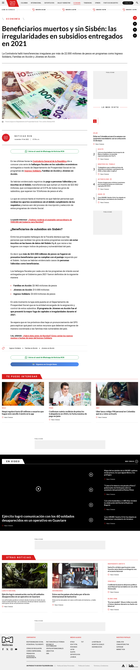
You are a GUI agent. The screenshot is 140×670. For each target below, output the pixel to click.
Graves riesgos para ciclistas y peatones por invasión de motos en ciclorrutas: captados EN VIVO (111, 184)
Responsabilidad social (34, 642)
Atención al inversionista (31, 656)
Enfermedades (57, 591)
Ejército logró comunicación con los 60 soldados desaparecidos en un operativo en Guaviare (38, 518)
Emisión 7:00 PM (99, 10)
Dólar (95, 133)
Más (131, 461)
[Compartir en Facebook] (135, 24)
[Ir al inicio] (12, 3)
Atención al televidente (35, 644)
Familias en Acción (31, 348)
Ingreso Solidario (32, 171)
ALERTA (72, 652)
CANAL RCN (127, 3)
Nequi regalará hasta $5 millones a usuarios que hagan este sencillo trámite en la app (23, 412)
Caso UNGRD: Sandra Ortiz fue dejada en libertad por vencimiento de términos (112, 198)
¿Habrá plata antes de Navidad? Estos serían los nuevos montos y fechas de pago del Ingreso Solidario (41, 337)
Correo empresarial (33, 651)
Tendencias (88, 3)
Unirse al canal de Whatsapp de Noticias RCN (44, 151)
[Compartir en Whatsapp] (135, 36)
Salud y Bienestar (63, 3)
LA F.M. (72, 649)
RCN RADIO (73, 647)
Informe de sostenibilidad (51, 645)
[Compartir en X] (135, 30)
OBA (47, 653)
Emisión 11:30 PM (129, 10)
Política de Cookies (84, 666)
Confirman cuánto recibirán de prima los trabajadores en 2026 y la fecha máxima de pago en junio (68, 413)
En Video (13, 461)
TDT (82, 642)
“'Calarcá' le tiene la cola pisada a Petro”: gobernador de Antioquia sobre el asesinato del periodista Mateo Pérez (120, 488)
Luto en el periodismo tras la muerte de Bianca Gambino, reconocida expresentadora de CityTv (111, 154)
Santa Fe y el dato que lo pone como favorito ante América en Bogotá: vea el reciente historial (122, 569)
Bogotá (100, 149)
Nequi (4, 408)
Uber (97, 408)
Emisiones (8, 10)
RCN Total (73, 644)
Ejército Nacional (9, 591)
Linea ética (50, 651)
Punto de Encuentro (111, 3)
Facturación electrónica (55, 642)
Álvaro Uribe (112, 599)
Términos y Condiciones (101, 666)
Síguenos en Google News (44, 364)
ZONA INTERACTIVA (122, 644)
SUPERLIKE (119, 647)
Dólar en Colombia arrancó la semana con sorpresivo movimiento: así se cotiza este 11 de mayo (109, 138)
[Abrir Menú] (3, 3)
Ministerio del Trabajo (106, 164)
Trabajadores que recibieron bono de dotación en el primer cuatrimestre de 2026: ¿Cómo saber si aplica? (111, 169)
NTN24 (72, 642)
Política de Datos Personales (65, 666)
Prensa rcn (30, 653)
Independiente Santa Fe (116, 564)
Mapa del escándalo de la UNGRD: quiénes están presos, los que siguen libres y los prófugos (120, 472)
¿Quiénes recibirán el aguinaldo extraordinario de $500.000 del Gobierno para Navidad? (41, 221)
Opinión (97, 3)
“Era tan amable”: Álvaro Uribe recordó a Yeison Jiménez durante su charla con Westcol (122, 604)
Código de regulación (34, 648)
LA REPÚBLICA (96, 642)
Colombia (24, 3)
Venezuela (112, 581)
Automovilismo (103, 179)
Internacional (36, 3)
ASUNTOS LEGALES (98, 644)
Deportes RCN (49, 3)
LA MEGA (73, 657)
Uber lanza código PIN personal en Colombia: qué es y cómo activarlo (115, 412)
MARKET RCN (120, 649)
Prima (51, 408)
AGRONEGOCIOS (97, 647)
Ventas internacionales (54, 648)
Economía (77, 3)
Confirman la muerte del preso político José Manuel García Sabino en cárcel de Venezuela (122, 587)
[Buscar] (137, 3)
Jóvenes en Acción (47, 348)
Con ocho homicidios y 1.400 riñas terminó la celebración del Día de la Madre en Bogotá (120, 503)
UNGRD (100, 194)
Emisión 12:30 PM (69, 10)
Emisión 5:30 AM (39, 10)
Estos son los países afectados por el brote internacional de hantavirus (71, 595)
